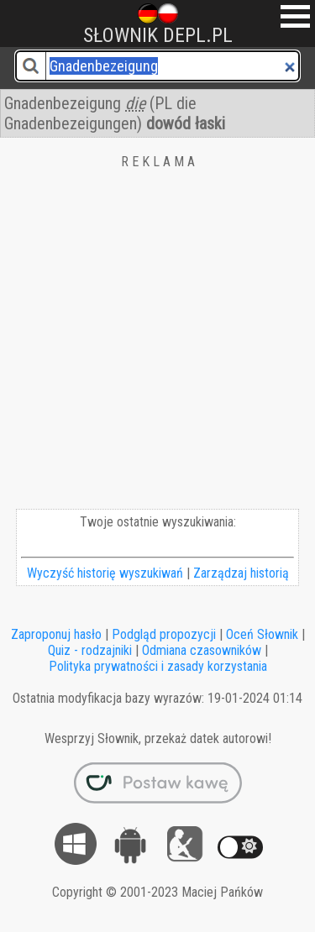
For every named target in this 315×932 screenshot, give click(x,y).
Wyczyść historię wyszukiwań (105, 573)
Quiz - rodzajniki (90, 650)
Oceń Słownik (262, 634)
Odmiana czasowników (201, 650)
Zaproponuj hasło (56, 634)
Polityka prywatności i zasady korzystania (158, 666)
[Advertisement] (157, 343)
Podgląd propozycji (164, 634)
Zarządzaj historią (241, 573)
